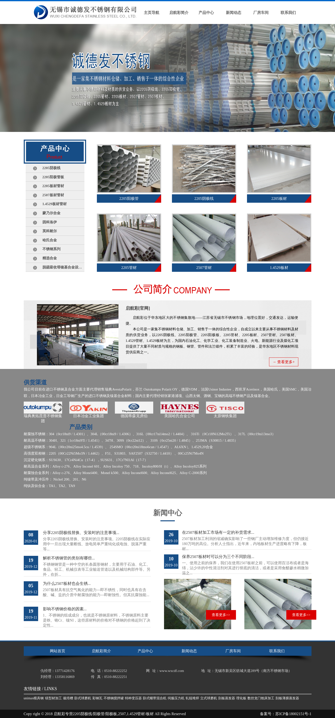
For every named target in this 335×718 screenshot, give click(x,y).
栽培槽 (68, 698)
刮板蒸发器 (226, 698)
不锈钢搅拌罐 (114, 698)
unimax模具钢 (34, 698)
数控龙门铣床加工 (260, 698)
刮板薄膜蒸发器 (287, 698)
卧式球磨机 (82, 698)
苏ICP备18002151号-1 (293, 714)
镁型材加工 (53, 698)
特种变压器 (133, 698)
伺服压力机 (176, 698)
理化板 (241, 698)
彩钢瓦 (97, 698)
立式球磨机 (208, 698)
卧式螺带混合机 (154, 698)
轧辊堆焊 (192, 698)
